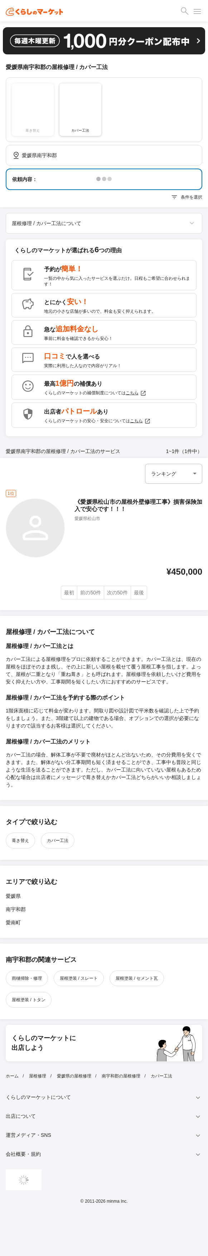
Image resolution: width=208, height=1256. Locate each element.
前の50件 (90, 592)
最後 (139, 592)
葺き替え (20, 840)
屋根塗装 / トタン (28, 999)
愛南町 (13, 922)
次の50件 (117, 592)
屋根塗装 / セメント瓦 (137, 978)
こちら (136, 393)
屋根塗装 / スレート (79, 978)
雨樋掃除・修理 (27, 978)
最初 (69, 592)
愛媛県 (13, 896)
